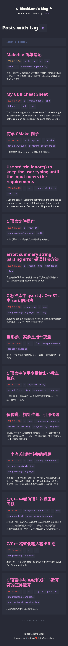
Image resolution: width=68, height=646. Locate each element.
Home (21, 13)
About (36, 13)
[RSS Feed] (50, 9)
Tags (28, 13)
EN (45, 13)
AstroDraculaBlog (46, 638)
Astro (30, 638)
